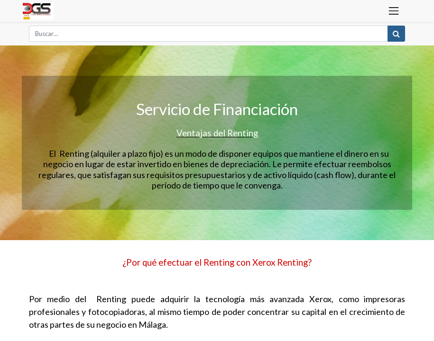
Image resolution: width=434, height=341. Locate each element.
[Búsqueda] (396, 34)
